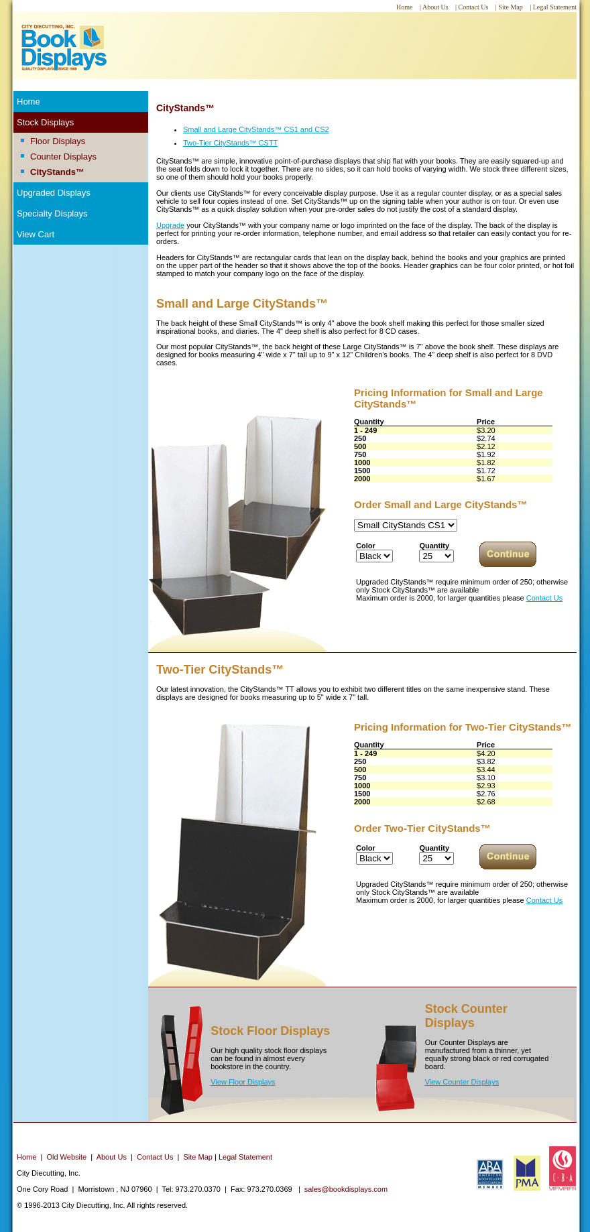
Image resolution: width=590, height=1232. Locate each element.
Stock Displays (45, 122)
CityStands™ (57, 172)
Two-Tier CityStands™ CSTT (230, 143)
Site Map (198, 1157)
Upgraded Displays (54, 193)
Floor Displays (57, 141)
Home (28, 102)
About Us (112, 1157)
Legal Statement (245, 1157)
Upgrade (170, 225)
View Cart (35, 234)
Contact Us (544, 598)
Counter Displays (63, 156)
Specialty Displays (52, 213)
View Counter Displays (462, 1082)
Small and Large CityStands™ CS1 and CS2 (256, 129)
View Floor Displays (243, 1082)
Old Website (66, 1157)
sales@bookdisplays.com (346, 1189)
